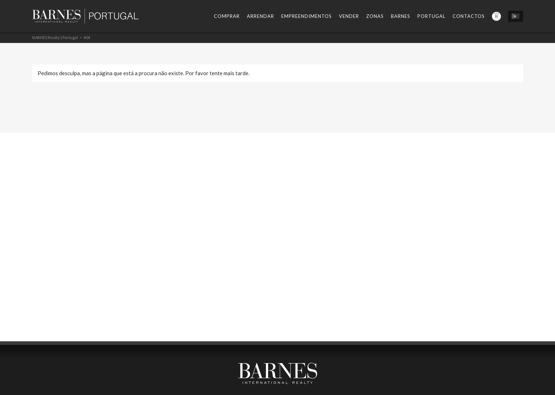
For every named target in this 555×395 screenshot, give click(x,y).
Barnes (400, 16)
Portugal (431, 16)
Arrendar (260, 16)
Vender (349, 16)
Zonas (375, 16)
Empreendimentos (306, 16)
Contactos (469, 16)
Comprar (227, 16)
